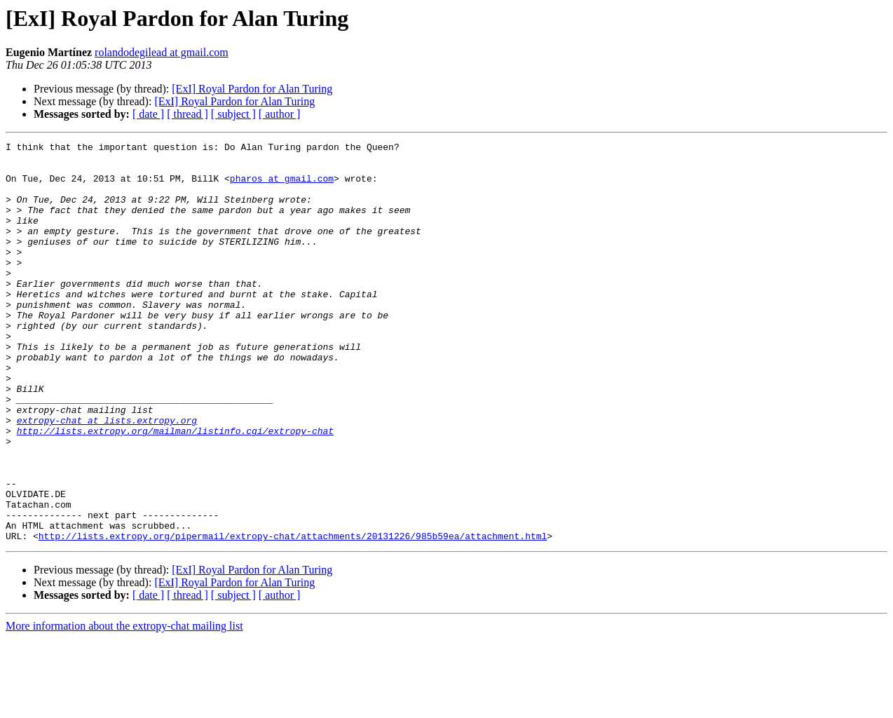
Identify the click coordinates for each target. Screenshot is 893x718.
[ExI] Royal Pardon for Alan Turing (252, 89)
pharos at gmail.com (282, 186)
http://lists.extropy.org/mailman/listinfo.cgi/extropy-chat (175, 489)
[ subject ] (233, 114)
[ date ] (148, 114)
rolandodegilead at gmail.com (162, 52)
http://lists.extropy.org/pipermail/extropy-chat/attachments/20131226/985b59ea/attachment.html (293, 615)
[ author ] (280, 114)
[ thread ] (187, 114)
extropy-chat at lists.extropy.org (107, 476)
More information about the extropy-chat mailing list (124, 706)
